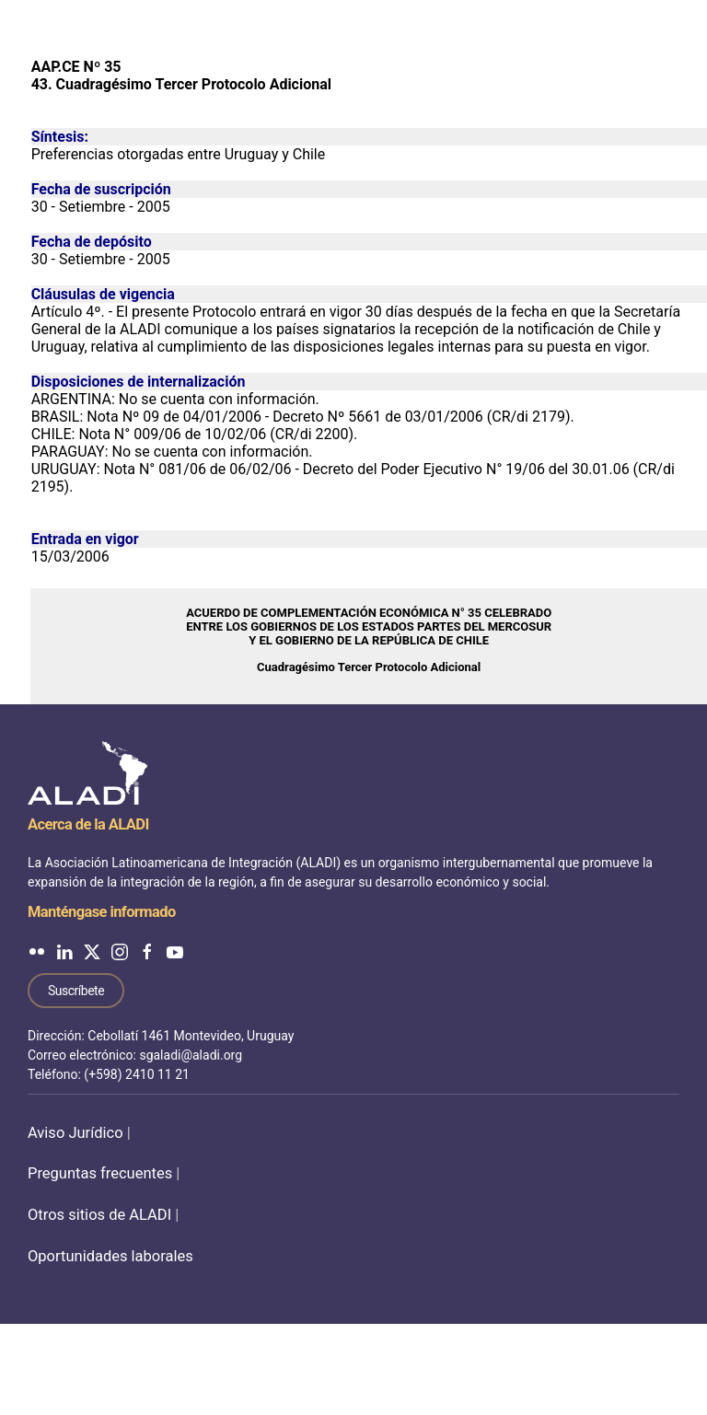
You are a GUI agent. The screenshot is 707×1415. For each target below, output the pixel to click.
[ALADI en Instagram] (119, 951)
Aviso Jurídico (75, 1133)
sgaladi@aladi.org (190, 1055)
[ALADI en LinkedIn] (64, 951)
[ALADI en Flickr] (37, 951)
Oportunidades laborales (110, 1256)
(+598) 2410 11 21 (137, 1074)
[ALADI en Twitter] (92, 951)
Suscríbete (76, 990)
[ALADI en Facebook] (147, 951)
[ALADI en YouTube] (175, 951)
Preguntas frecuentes (100, 1173)
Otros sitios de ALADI (99, 1215)
